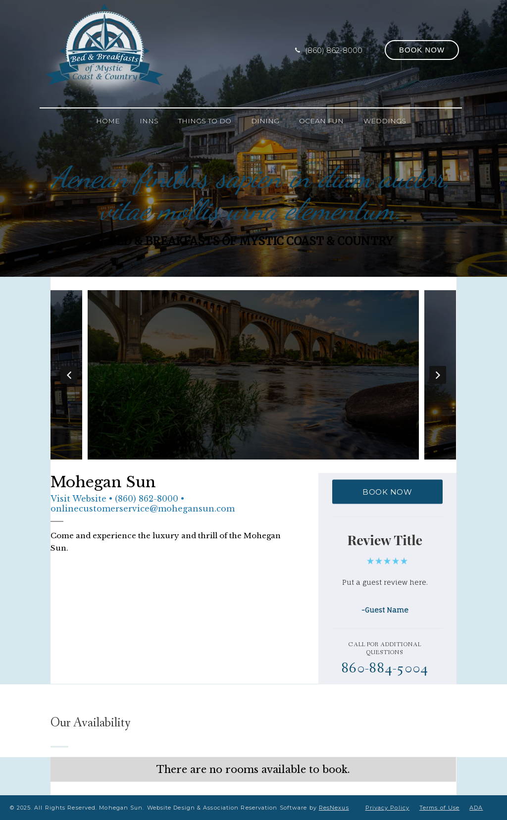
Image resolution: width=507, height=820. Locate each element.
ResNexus (334, 807)
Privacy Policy (387, 807)
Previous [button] (68, 375)
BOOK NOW (387, 492)
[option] (253, 375)
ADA (476, 807)
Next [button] (438, 375)
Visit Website (78, 499)
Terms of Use (439, 807)
